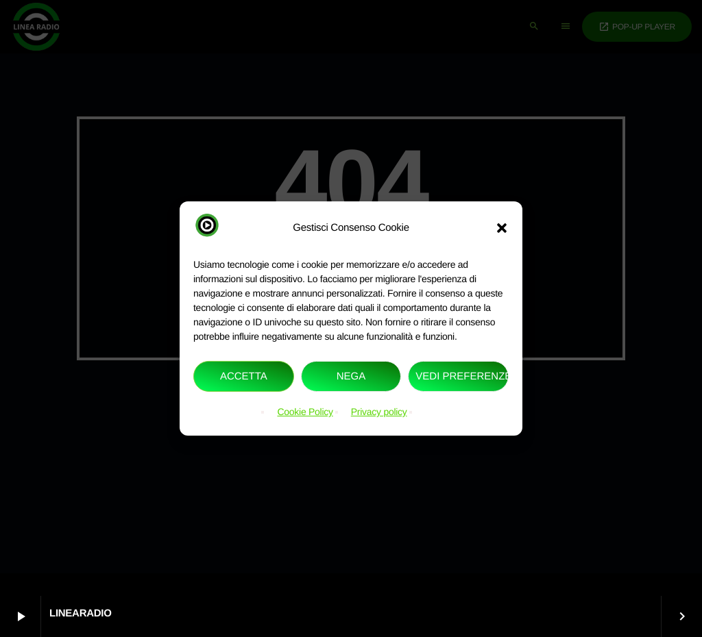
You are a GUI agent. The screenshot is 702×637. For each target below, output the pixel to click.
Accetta (243, 376)
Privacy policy (379, 411)
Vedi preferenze (462, 376)
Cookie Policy (304, 411)
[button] (502, 227)
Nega (351, 376)
